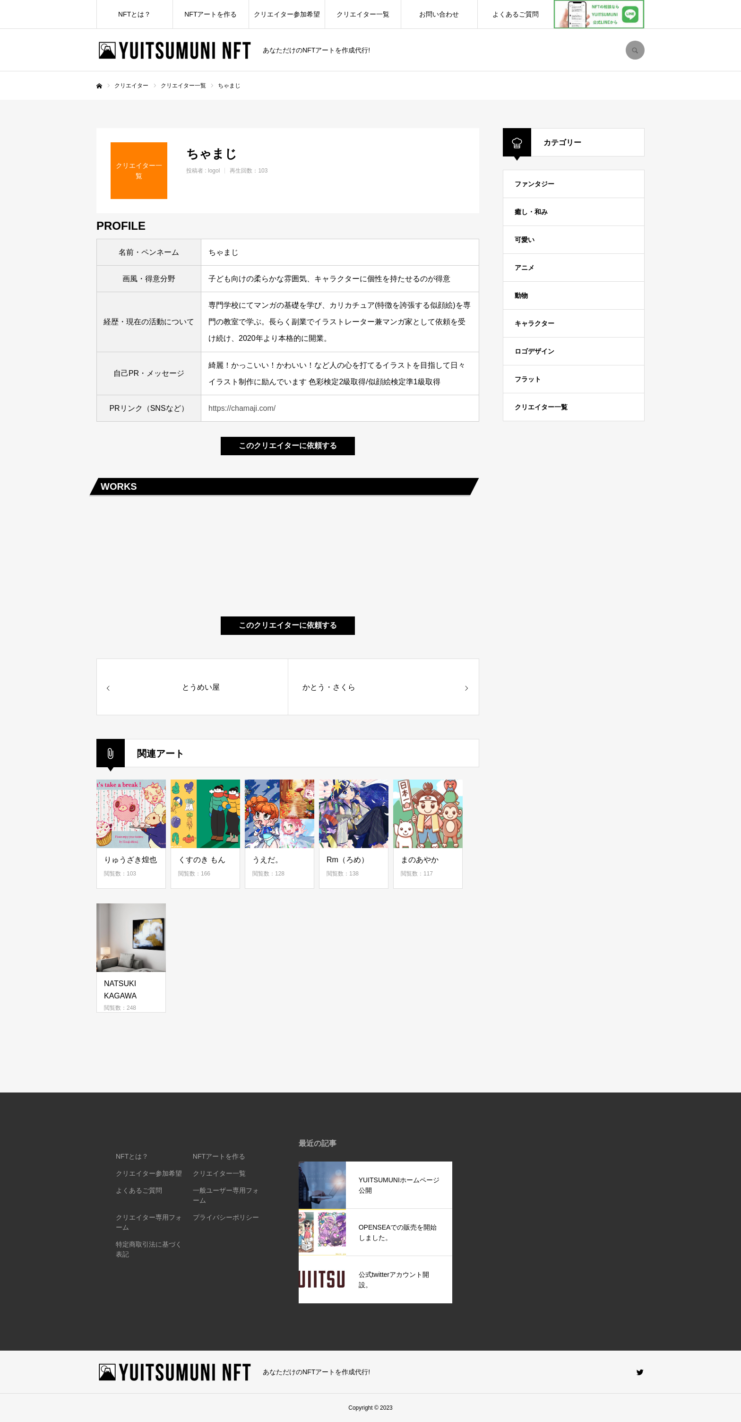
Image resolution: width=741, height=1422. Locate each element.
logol (214, 170)
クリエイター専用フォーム (149, 1222)
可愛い (524, 239)
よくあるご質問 (515, 14)
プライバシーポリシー (226, 1217)
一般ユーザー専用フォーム (226, 1195)
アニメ (524, 267)
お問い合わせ (439, 14)
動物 (521, 295)
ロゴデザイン (534, 351)
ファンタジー (534, 184)
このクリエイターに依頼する (288, 446)
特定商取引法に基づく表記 (149, 1249)
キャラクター (534, 323)
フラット (528, 379)
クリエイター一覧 (362, 14)
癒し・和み (531, 212)
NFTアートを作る (210, 14)
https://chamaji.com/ (242, 408)
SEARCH (635, 50)
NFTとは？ (134, 14)
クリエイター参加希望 (287, 14)
